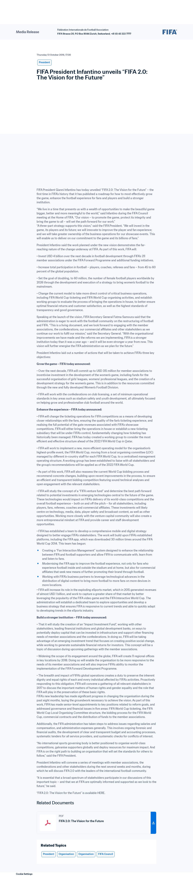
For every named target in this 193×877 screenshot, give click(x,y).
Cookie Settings (24, 874)
